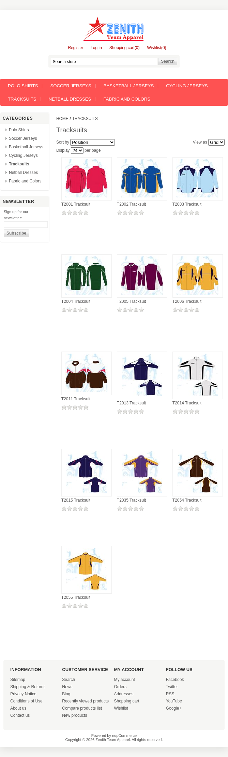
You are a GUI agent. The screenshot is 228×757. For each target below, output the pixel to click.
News (67, 686)
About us (18, 708)
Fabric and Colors (126, 99)
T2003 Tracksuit (186, 204)
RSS (170, 694)
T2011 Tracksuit (75, 399)
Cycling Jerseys (187, 85)
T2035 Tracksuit (131, 500)
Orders (120, 686)
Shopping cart (126, 701)
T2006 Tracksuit (186, 301)
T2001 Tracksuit (75, 204)
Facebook (175, 679)
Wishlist (121, 708)
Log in (96, 47)
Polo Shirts (23, 85)
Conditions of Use (26, 701)
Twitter (172, 686)
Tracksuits (22, 99)
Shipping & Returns (27, 686)
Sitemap (17, 679)
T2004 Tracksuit (75, 301)
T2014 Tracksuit (186, 403)
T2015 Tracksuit (75, 500)
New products (74, 715)
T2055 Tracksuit (75, 597)
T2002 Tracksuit (131, 204)
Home (62, 118)
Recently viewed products (85, 701)
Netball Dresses (70, 99)
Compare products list (82, 708)
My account (124, 679)
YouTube (174, 701)
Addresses (124, 694)
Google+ (174, 708)
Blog (66, 694)
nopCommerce (124, 735)
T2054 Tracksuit (186, 500)
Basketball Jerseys (129, 85)
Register (75, 47)
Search (68, 679)
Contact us (20, 715)
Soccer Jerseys (70, 85)
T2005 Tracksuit (131, 301)
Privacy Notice (23, 694)
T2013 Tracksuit (131, 403)
